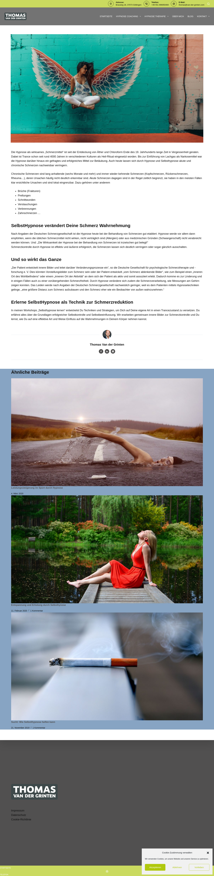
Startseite (106, 16)
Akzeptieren (155, 867)
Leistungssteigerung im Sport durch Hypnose (37, 488)
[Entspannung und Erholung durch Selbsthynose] (107, 549)
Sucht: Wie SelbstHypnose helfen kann (33, 722)
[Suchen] (208, 4)
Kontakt (203, 16)
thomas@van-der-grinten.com (191, 5)
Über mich (178, 16)
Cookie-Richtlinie (21, 819)
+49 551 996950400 (160, 5)
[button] (207, 852)
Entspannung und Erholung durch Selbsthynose (38, 605)
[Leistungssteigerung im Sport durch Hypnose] (107, 432)
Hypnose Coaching (129, 16)
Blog (190, 16)
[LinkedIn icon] (107, 351)
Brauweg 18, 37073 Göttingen (128, 5)
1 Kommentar (36, 611)
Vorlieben (199, 867)
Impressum (17, 810)
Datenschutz (18, 815)
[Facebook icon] (101, 351)
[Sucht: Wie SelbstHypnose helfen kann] (107, 666)
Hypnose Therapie (157, 16)
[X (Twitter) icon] (113, 351)
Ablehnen (177, 867)
